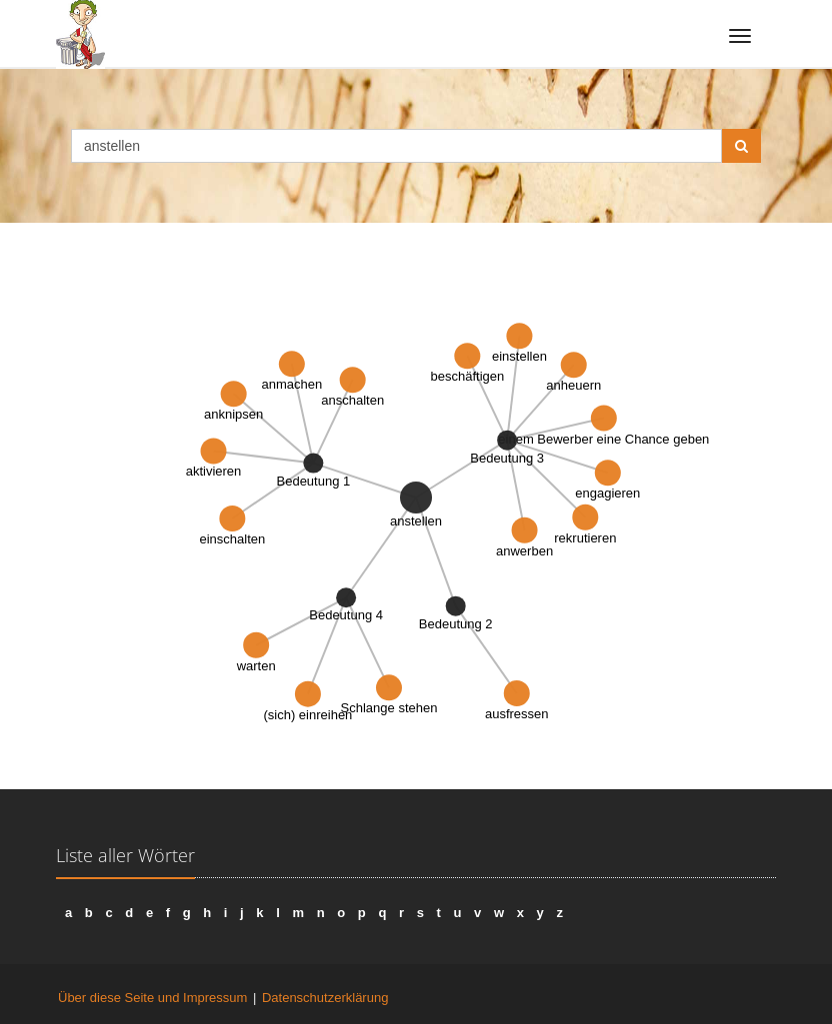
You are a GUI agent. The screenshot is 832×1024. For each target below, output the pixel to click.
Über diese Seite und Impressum (152, 997)
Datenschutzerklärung (325, 997)
